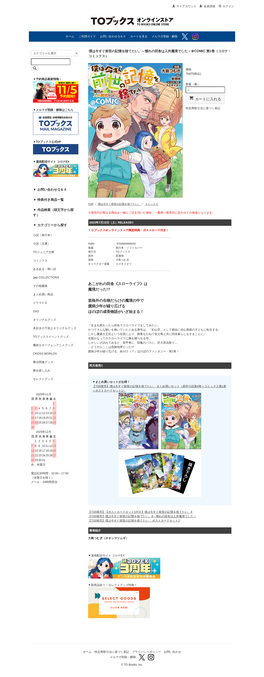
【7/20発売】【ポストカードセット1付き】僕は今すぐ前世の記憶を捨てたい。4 (140, 512)
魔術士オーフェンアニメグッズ (53, 345)
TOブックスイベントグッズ (51, 336)
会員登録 (207, 6)
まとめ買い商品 (43, 294)
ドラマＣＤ (40, 302)
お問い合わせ (172, 651)
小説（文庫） (41, 243)
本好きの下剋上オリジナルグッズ (54, 328)
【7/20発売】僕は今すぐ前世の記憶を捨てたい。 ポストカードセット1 (134, 520)
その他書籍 (40, 286)
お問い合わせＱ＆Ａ (113, 36)
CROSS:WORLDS (45, 353)
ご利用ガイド (87, 36)
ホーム (70, 36)
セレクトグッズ (43, 379)
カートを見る (138, 36)
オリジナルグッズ (44, 319)
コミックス (40, 260)
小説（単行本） (43, 235)
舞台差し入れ (41, 370)
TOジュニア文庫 (43, 252)
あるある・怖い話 (44, 269)
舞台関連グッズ (43, 362)
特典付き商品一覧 (50, 199)
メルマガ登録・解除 (165, 36)
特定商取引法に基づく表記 (203, 108)
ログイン (226, 6)
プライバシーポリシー (146, 651)
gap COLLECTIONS (46, 277)
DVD (36, 311)
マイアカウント (184, 6)
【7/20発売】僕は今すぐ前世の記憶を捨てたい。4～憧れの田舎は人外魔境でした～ (142, 516)
